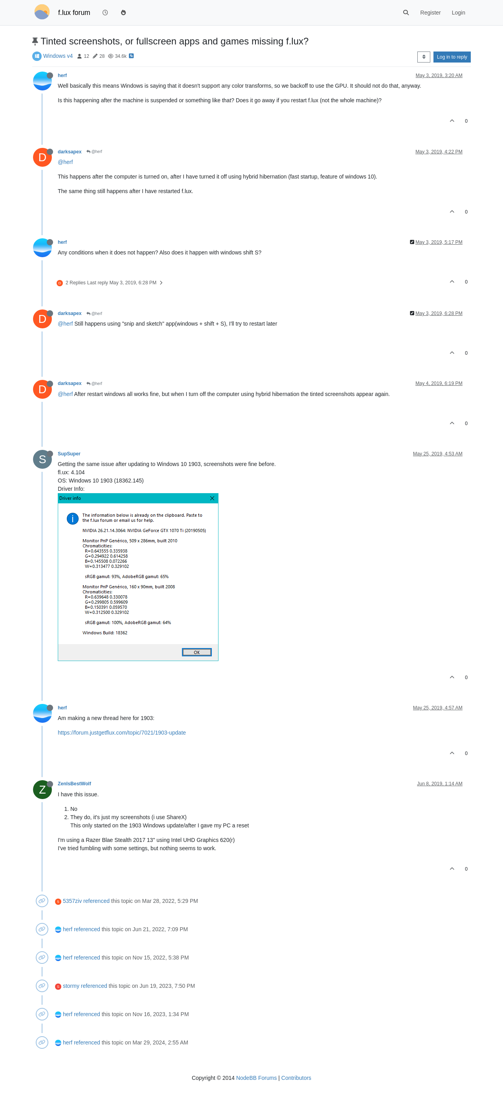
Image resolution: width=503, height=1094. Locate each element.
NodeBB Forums (256, 1078)
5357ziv (72, 901)
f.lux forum (74, 13)
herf (62, 75)
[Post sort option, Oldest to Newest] (423, 57)
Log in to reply (452, 57)
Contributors (296, 1078)
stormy (71, 986)
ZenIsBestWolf (74, 783)
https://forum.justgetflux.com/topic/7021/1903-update (122, 732)
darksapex (70, 152)
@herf (94, 151)
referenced (96, 901)
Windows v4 (58, 56)
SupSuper (69, 454)
